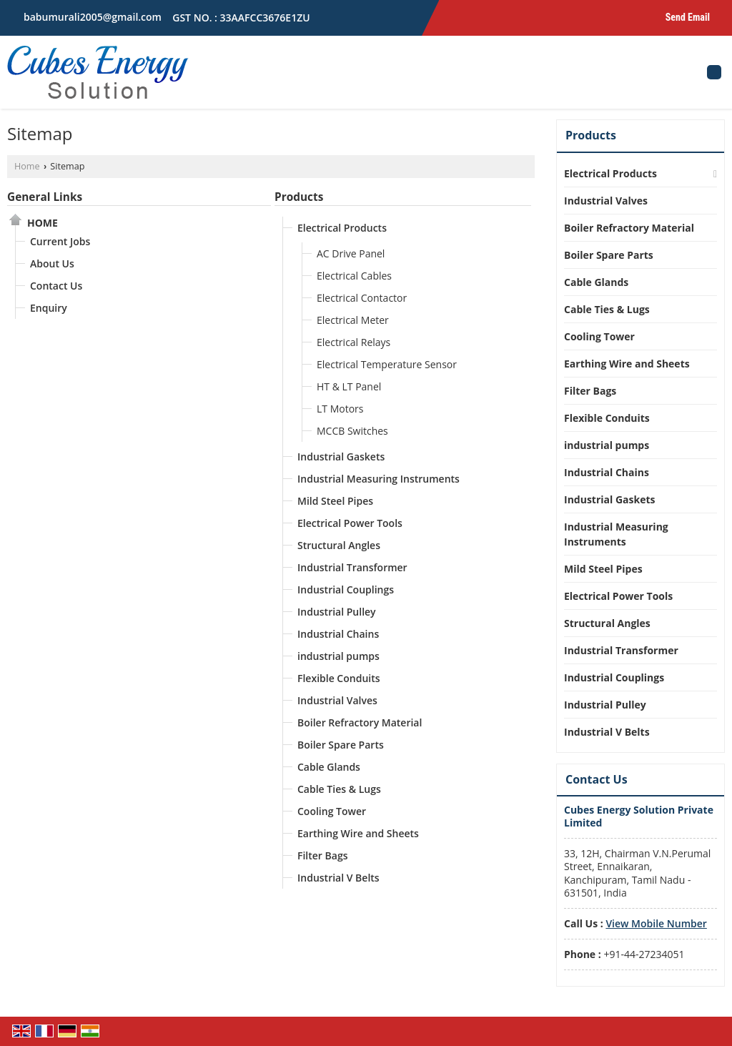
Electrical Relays (353, 342)
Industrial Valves (337, 700)
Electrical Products (342, 228)
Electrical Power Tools (349, 523)
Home (27, 166)
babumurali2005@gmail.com (93, 17)
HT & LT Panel (349, 386)
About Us (52, 263)
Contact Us (56, 285)
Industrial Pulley (336, 611)
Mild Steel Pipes (335, 501)
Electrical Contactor (362, 298)
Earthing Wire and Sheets (358, 833)
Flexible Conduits (338, 678)
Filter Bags (322, 855)
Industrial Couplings (345, 589)
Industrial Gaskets (341, 456)
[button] (655, 923)
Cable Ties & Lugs (339, 789)
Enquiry (48, 308)
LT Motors (340, 408)
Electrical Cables (354, 275)
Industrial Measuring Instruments (378, 478)
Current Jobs (60, 241)
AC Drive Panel (351, 253)
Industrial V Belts (338, 877)
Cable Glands (328, 767)
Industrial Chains (338, 634)
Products (298, 196)
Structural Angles (338, 545)
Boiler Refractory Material (359, 722)
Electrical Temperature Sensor (387, 364)
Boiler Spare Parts (340, 744)
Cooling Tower (331, 811)
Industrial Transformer (352, 567)
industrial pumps (338, 656)
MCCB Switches (352, 431)
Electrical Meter (353, 320)
